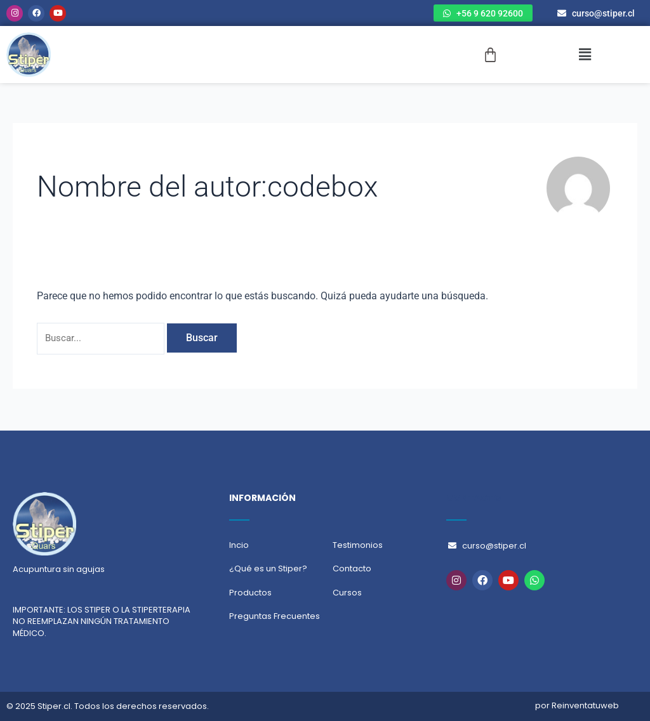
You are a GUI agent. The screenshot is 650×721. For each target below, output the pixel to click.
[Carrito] (490, 54)
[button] (584, 54)
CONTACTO (473, 497)
